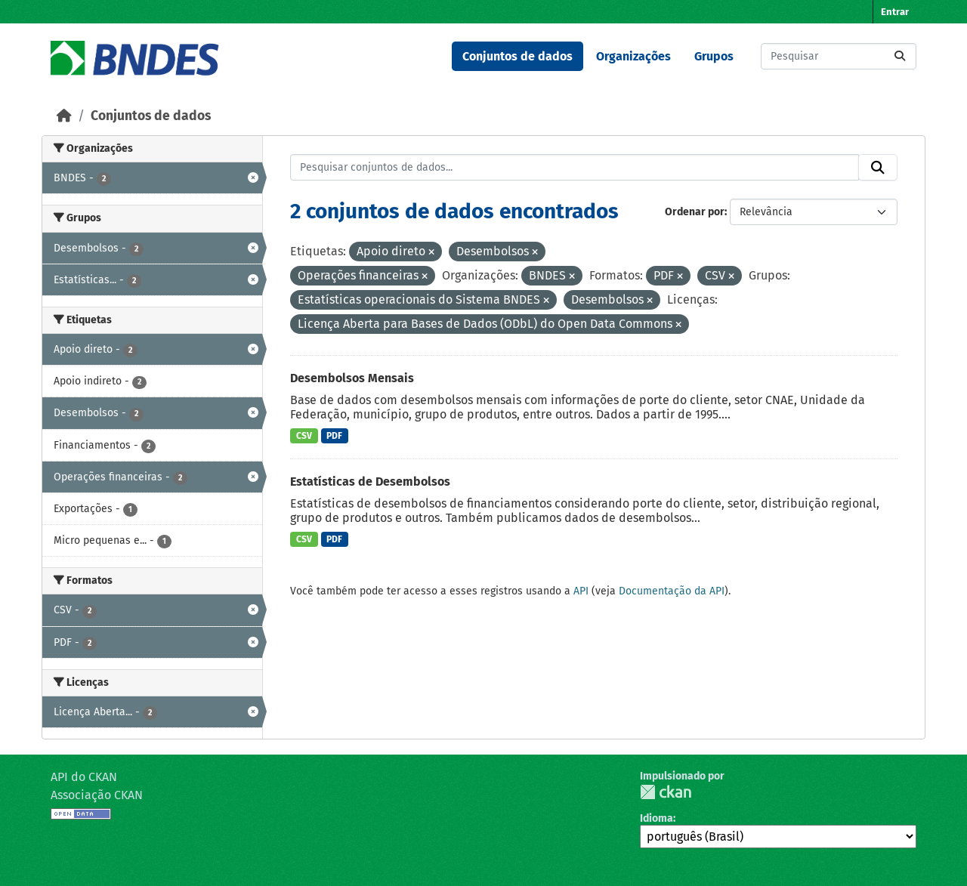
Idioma (656, 818)
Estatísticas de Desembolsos (370, 481)
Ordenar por (694, 211)
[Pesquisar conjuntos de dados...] (838, 56)
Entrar (895, 11)
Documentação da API (671, 591)
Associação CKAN (97, 795)
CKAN (665, 792)
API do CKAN (84, 777)
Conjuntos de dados (517, 56)
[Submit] (900, 56)
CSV (304, 436)
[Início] (64, 116)
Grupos (714, 56)
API (581, 591)
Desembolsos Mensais (352, 378)
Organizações (633, 56)
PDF (334, 436)
